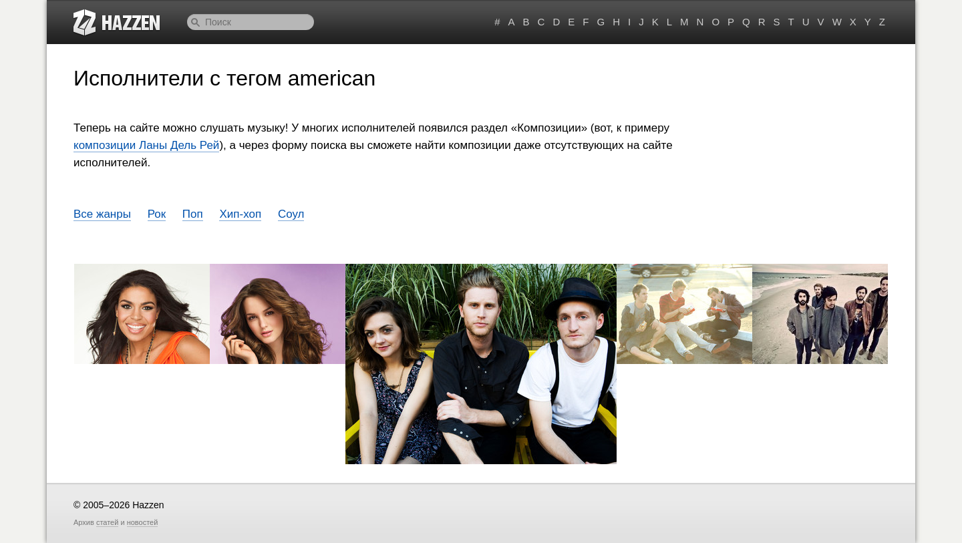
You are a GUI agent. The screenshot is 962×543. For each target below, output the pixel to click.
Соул (291, 214)
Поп (192, 214)
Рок (157, 214)
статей (107, 522)
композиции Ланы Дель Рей (146, 145)
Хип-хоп (240, 214)
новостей (142, 522)
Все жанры (102, 214)
